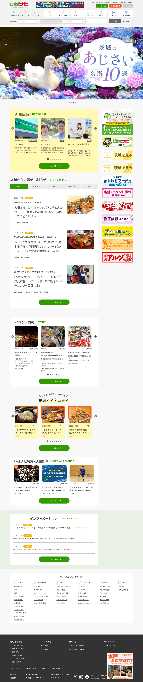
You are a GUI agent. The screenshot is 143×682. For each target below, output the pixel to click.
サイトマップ (55, 678)
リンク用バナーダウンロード (35, 678)
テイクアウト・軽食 (20, 613)
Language (128, 6)
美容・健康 (63, 15)
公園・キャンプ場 (61, 600)
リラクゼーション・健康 (41, 596)
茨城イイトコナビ (18, 645)
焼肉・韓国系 (18, 600)
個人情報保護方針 (32, 674)
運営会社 (13, 674)
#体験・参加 (18, 364)
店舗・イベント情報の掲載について (53, 668)
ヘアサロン (37, 586)
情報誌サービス (31, 668)
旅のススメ (15, 652)
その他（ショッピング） (85, 603)
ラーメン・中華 (19, 596)
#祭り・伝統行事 (47, 369)
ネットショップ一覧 (76, 645)
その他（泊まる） (123, 590)
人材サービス (14, 668)
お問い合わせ (109, 645)
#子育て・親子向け (28, 364)
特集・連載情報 (16, 642)
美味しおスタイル (18, 662)
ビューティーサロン (40, 593)
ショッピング (88, 15)
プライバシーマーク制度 (98, 676)
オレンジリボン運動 (18, 658)
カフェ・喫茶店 (19, 606)
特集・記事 (15, 15)
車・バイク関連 (104, 600)
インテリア (81, 590)
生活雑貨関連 (82, 596)
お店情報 (44, 645)
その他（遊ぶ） (61, 603)
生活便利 (103, 596)
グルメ (50, 15)
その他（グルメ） (19, 619)
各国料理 (17, 603)
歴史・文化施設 (61, 596)
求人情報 (126, 15)
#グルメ (19, 436)
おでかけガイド (17, 655)
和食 (15, 593)
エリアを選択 (23, 21)
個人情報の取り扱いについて (60, 674)
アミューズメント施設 (63, 586)
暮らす (101, 15)
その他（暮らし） (105, 603)
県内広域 (34, 426)
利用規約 (13, 678)
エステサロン (38, 590)
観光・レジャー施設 (62, 593)
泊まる (113, 15)
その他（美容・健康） (40, 603)
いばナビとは (109, 642)
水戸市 (62, 426)
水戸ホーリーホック (18, 649)
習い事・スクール (105, 586)
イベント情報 (46, 642)
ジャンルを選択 (69, 21)
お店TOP (35, 15)
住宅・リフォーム (105, 593)
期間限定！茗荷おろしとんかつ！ (28, 202)
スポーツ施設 (60, 590)
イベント (25, 15)
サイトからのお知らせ (78, 649)
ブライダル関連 (105, 590)
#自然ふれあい (80, 369)
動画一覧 (72, 642)
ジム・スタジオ (38, 600)
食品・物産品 (82, 593)
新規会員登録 (115, 6)
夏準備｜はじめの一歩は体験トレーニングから (35, 271)
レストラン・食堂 (19, 616)
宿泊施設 (121, 586)
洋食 (15, 590)
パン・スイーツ (19, 609)
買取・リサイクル (83, 600)
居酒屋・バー (18, 586)
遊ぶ (76, 15)
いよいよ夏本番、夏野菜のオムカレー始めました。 (36, 237)
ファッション (81, 586)
